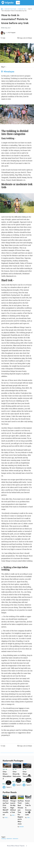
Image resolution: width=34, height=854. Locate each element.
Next (29, 775)
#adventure (9, 838)
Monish (21, 826)
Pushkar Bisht (8, 817)
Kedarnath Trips (22, 9)
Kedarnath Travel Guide (10, 9)
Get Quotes (9, 782)
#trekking (3, 838)
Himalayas (7, 71)
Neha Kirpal (15, 815)
